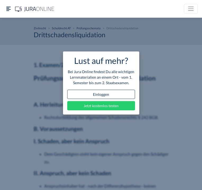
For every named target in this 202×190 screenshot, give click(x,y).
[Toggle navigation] (191, 8)
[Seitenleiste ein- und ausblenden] (8, 9)
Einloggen (101, 94)
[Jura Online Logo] (35, 9)
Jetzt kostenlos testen (101, 105)
